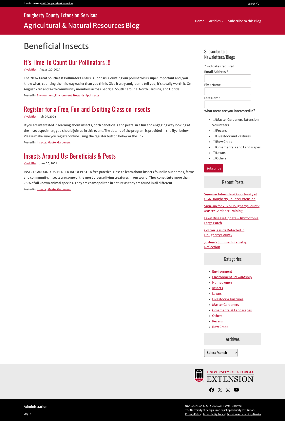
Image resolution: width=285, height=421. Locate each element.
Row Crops (224, 142)
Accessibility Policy (214, 414)
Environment (45, 95)
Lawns (221, 153)
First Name (212, 85)
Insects (94, 95)
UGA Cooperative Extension (57, 3)
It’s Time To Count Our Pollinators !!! (67, 62)
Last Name (212, 98)
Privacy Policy (193, 414)
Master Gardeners (59, 142)
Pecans (221, 131)
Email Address (216, 72)
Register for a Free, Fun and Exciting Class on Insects (87, 109)
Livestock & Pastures (227, 299)
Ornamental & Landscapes (232, 310)
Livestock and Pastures (233, 136)
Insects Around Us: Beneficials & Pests (70, 156)
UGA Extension (193, 405)
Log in (27, 413)
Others (221, 158)
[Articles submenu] (222, 21)
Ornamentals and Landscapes (238, 147)
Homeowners (222, 282)
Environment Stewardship (72, 95)
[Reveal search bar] (253, 3)
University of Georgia (202, 410)
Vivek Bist (30, 69)
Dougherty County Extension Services (60, 15)
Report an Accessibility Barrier (244, 414)
